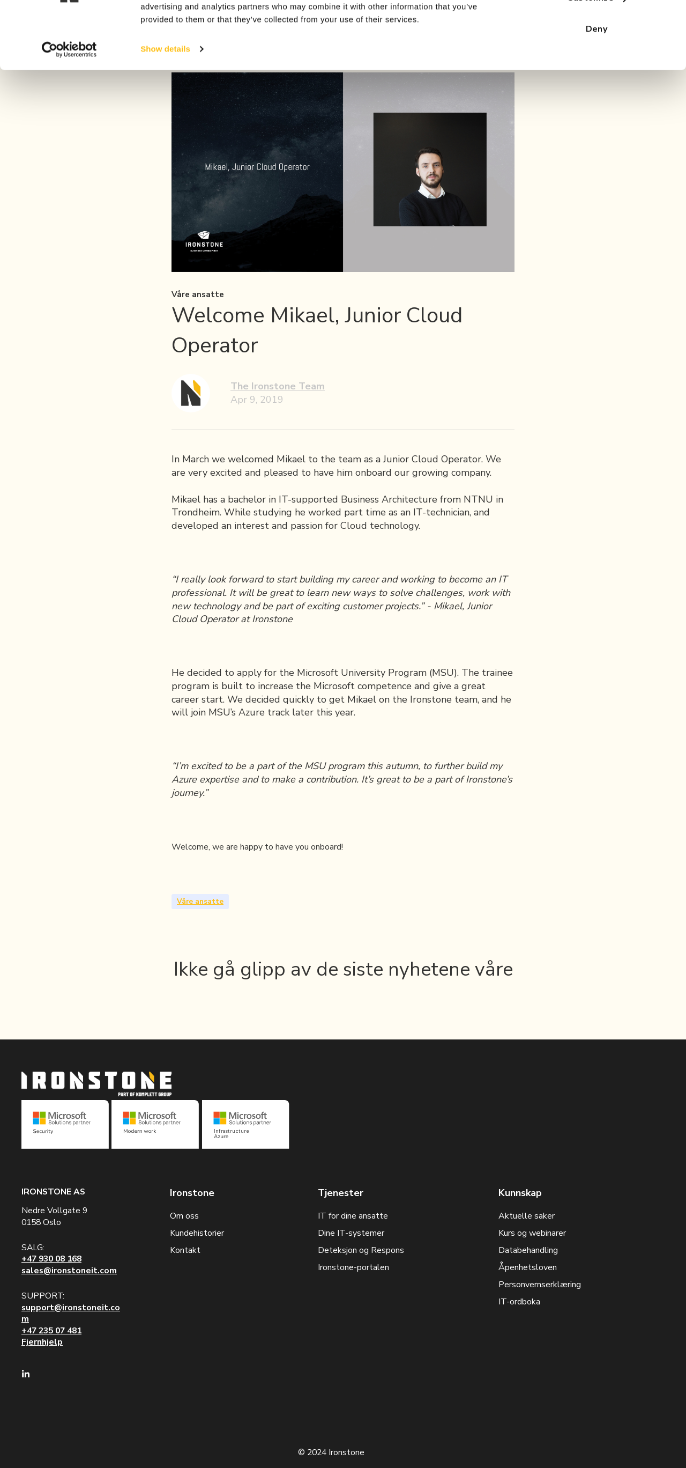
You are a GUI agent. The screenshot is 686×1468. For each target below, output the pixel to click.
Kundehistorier (197, 1233)
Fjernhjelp (42, 1342)
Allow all (596, 26)
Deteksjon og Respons (361, 1250)
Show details (165, 107)
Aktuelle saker (526, 1216)
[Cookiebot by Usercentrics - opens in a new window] (69, 107)
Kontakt (185, 1250)
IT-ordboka (519, 1302)
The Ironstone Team (277, 386)
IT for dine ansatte (353, 1216)
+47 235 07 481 (51, 1331)
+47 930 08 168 (51, 1259)
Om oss (184, 1216)
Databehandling (528, 1250)
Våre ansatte (200, 901)
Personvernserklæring (539, 1284)
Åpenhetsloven (527, 1267)
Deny (597, 87)
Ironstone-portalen (353, 1267)
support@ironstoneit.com (70, 1313)
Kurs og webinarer (532, 1233)
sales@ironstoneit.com (69, 1271)
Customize (597, 57)
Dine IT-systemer (351, 1233)
